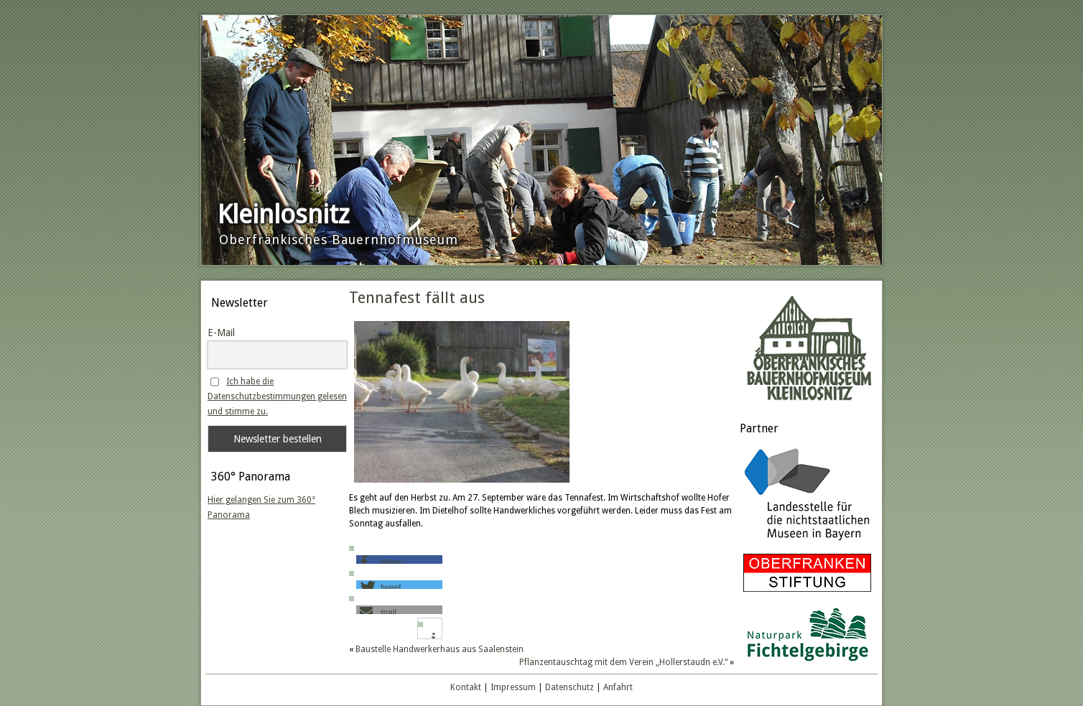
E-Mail (221, 332)
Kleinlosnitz (283, 214)
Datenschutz (569, 687)
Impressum (513, 687)
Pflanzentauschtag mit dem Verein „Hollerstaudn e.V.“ (623, 662)
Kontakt (465, 687)
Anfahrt (618, 687)
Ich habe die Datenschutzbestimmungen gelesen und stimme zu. (277, 396)
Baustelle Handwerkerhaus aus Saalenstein (439, 649)
